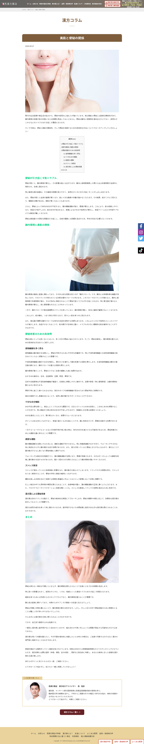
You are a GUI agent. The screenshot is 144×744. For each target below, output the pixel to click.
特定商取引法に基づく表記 (59, 736)
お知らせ (35, 4)
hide (73, 139)
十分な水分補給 (70, 157)
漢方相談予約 (105, 742)
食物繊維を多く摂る (71, 154)
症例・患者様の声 (67, 4)
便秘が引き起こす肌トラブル (72, 144)
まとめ (64, 170)
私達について (78, 4)
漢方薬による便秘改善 (72, 167)
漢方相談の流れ (97, 4)
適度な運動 (68, 160)
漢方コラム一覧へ (71, 712)
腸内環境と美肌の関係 (69, 147)
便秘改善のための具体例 (70, 150)
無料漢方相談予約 (113, 2)
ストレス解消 (69, 163)
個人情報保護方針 (88, 736)
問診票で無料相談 (113, 5)
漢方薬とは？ (56, 4)
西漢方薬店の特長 (45, 4)
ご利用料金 (87, 4)
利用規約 (75, 736)
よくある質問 (92, 733)
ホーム (29, 4)
